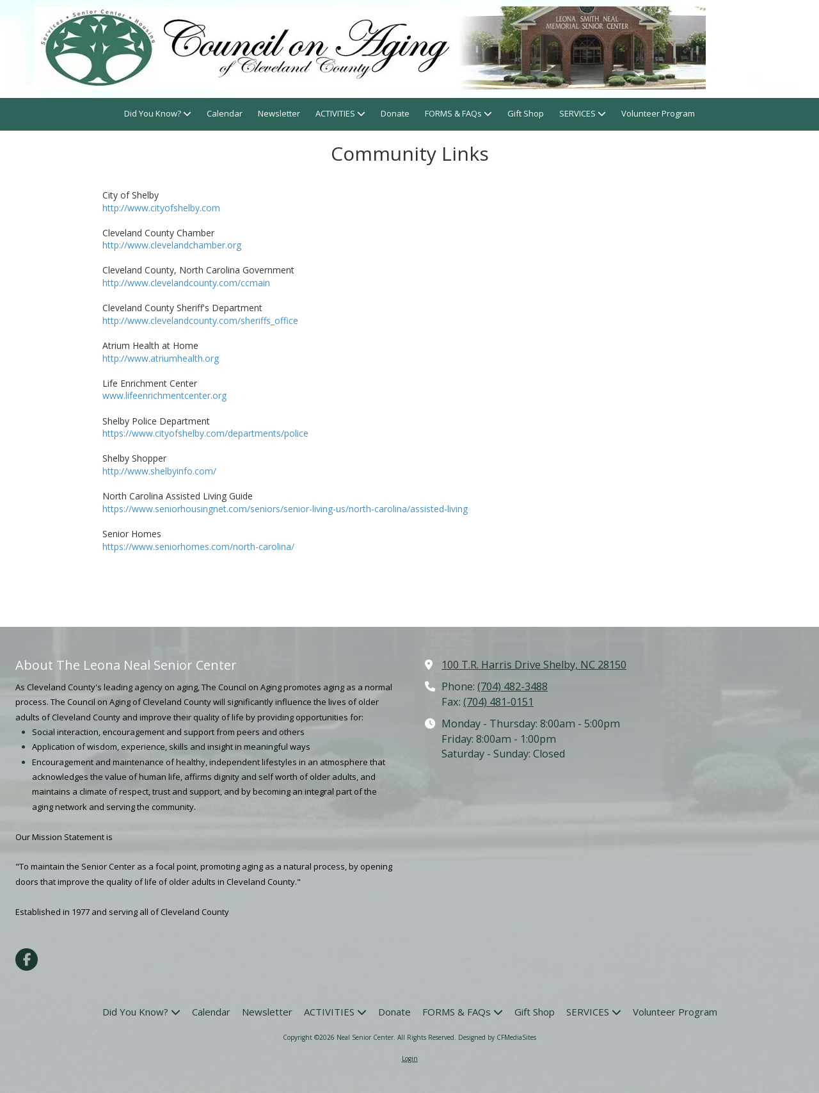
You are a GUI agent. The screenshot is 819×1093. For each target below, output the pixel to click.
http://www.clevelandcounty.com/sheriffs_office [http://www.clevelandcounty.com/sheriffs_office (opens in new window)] (200, 320)
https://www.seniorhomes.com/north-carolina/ (198, 546)
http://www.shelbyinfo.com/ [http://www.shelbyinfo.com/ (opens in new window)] (159, 471)
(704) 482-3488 (512, 686)
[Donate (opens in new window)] (395, 114)
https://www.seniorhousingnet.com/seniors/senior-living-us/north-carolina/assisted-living (285, 509)
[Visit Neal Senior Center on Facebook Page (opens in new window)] (26, 959)
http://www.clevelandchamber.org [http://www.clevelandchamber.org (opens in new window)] (171, 245)
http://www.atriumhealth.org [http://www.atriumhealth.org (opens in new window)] (160, 358)
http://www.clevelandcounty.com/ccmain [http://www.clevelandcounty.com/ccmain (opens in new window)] (186, 283)
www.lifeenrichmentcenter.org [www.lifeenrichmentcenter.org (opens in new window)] (164, 395)
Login (410, 1058)
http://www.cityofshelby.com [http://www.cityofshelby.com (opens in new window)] (161, 208)
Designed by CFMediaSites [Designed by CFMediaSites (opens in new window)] (497, 1037)
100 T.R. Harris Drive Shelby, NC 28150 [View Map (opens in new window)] (533, 665)
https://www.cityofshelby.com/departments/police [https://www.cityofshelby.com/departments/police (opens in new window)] (205, 433)
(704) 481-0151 (498, 702)
